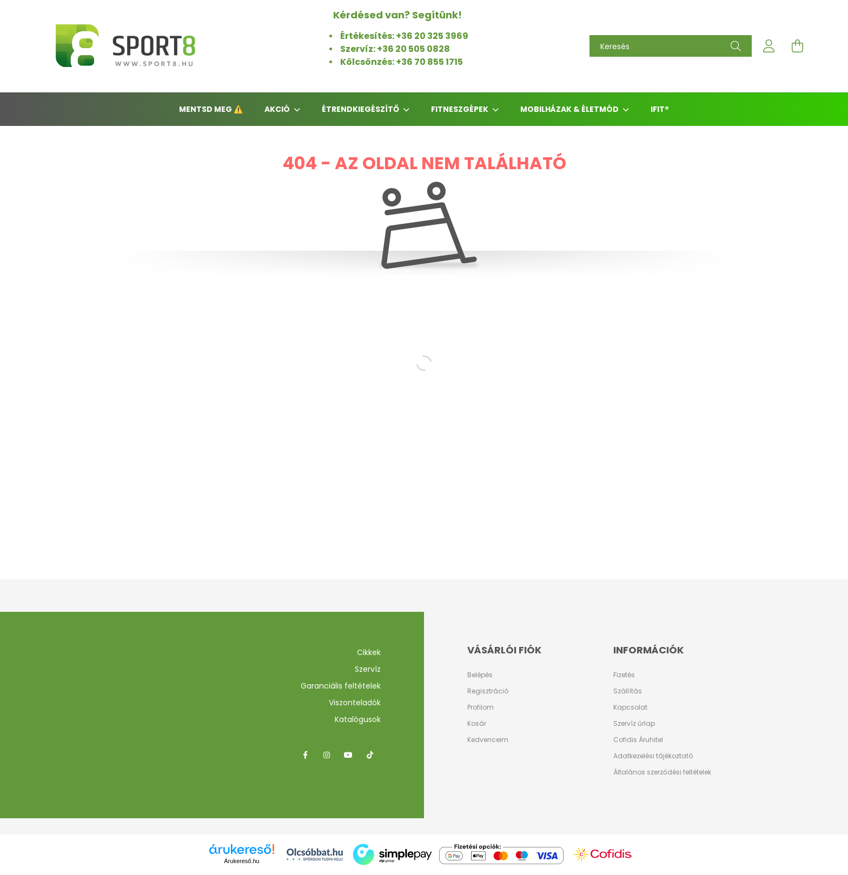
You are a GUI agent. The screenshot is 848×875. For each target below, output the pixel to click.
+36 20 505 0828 (414, 49)
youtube (348, 755)
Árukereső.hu (241, 861)
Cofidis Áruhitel (638, 739)
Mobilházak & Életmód (570, 109)
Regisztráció (487, 691)
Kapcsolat (630, 707)
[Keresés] (670, 46)
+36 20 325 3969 (432, 36)
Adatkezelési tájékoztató (653, 755)
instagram (326, 755)
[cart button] (797, 46)
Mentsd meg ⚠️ (211, 109)
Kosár (476, 723)
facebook (305, 755)
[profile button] (769, 46)
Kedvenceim (487, 740)
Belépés (480, 675)
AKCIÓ (278, 109)
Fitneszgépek (460, 109)
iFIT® (660, 109)
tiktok (370, 755)
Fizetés (624, 674)
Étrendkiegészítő (361, 109)
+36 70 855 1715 (430, 62)
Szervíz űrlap (634, 723)
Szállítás (627, 691)
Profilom (480, 707)
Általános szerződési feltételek (662, 772)
